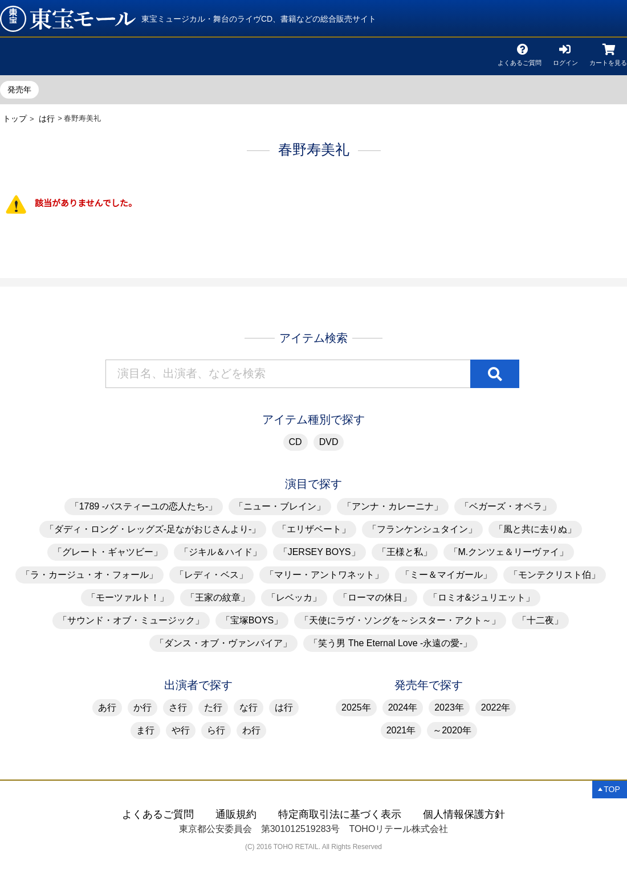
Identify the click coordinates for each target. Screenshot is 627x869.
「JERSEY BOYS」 (319, 552)
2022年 (496, 707)
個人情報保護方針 (464, 814)
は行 (47, 118)
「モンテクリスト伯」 (554, 575)
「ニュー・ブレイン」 (279, 506)
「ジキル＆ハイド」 (221, 552)
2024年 (403, 707)
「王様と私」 (404, 552)
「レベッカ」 (294, 597)
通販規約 (235, 814)
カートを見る (608, 60)
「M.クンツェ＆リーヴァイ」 (509, 552)
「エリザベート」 (314, 529)
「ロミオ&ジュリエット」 (482, 597)
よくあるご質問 (520, 60)
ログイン (565, 60)
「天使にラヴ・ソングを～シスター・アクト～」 (400, 620)
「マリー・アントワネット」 (324, 575)
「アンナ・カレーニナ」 (393, 506)
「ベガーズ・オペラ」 (505, 506)
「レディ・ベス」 (211, 575)
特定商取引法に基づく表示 (339, 814)
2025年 (356, 707)
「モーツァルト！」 (128, 597)
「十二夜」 (540, 620)
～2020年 (452, 730)
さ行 (178, 707)
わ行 (251, 730)
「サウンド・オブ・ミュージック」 (131, 620)
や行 (181, 730)
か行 (142, 707)
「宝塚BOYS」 (252, 620)
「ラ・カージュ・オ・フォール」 (89, 575)
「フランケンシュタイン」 (422, 529)
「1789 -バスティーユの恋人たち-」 (144, 506)
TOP (612, 789)
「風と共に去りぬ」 (535, 529)
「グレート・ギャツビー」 (107, 552)
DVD (329, 442)
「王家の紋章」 (218, 597)
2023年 (449, 707)
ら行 (216, 730)
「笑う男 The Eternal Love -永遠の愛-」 (390, 643)
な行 (248, 707)
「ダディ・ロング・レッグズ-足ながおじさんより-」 (153, 529)
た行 (213, 707)
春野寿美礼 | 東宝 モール (68, 19)
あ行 (107, 707)
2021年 (401, 730)
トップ (15, 118)
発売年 (19, 89)
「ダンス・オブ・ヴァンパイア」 (223, 643)
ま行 (145, 730)
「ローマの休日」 (375, 597)
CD (295, 442)
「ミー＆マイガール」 (446, 575)
